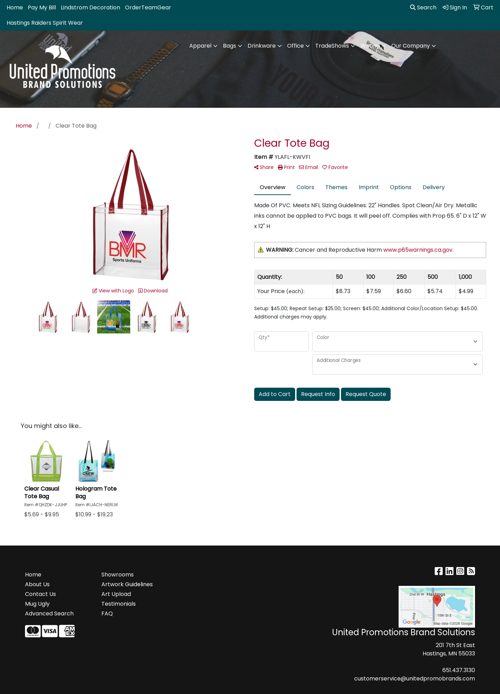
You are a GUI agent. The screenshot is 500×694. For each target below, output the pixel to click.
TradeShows (332, 46)
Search (423, 7)
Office (295, 46)
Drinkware (262, 46)
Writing (370, 46)
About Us (37, 584)
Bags (229, 46)
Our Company (410, 46)
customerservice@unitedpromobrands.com (414, 679)
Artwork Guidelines (127, 584)
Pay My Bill (42, 7)
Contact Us (40, 594)
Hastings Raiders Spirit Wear (45, 23)
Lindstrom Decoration (90, 7)
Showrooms (117, 575)
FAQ (107, 614)
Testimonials (118, 604)
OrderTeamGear (148, 7)
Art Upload (116, 594)
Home (15, 7)
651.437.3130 (458, 670)
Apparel (200, 46)
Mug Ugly (37, 604)
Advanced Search (49, 614)
